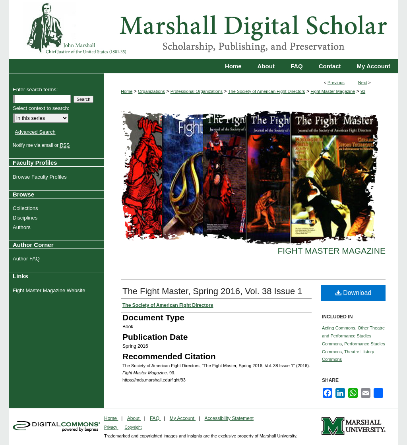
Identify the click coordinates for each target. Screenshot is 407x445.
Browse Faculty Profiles (41, 177)
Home (126, 91)
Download (353, 292)
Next (362, 82)
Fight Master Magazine (332, 91)
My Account (183, 418)
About (134, 418)
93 (362, 91)
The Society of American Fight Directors (266, 91)
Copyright (133, 427)
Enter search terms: (35, 89)
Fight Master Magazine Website (50, 290)
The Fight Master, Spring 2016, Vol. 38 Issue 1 (212, 291)
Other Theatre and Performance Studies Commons (353, 336)
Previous (336, 82)
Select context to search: (41, 108)
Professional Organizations (197, 91)
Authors (23, 227)
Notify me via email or (42, 145)
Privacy (111, 427)
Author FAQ (27, 259)
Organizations (151, 91)
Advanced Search (35, 132)
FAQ (155, 418)
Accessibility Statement (229, 418)
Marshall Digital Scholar (203, 29)
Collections (26, 208)
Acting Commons (338, 328)
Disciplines (26, 218)
